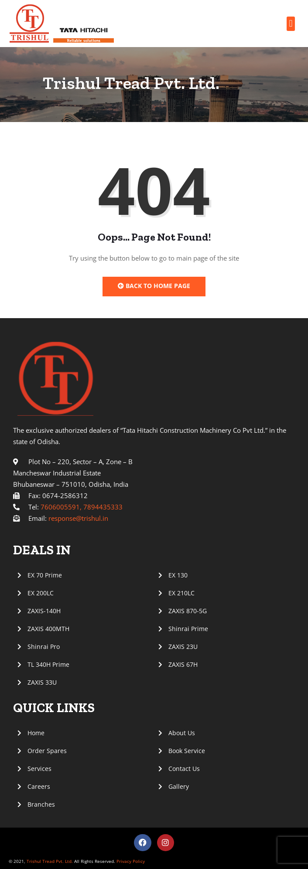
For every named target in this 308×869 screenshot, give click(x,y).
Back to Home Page (154, 286)
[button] (291, 24)
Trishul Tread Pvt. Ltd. (50, 861)
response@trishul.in (78, 518)
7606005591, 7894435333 (82, 506)
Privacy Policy (130, 861)
